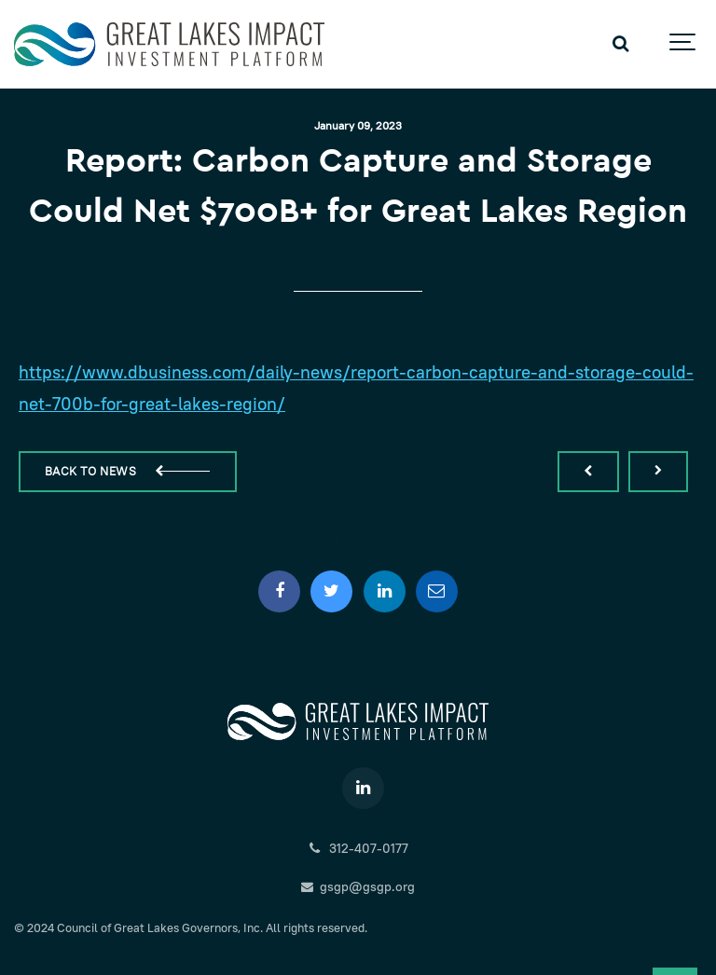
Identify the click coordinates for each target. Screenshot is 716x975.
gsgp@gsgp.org (358, 886)
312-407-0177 (357, 848)
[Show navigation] (683, 44)
